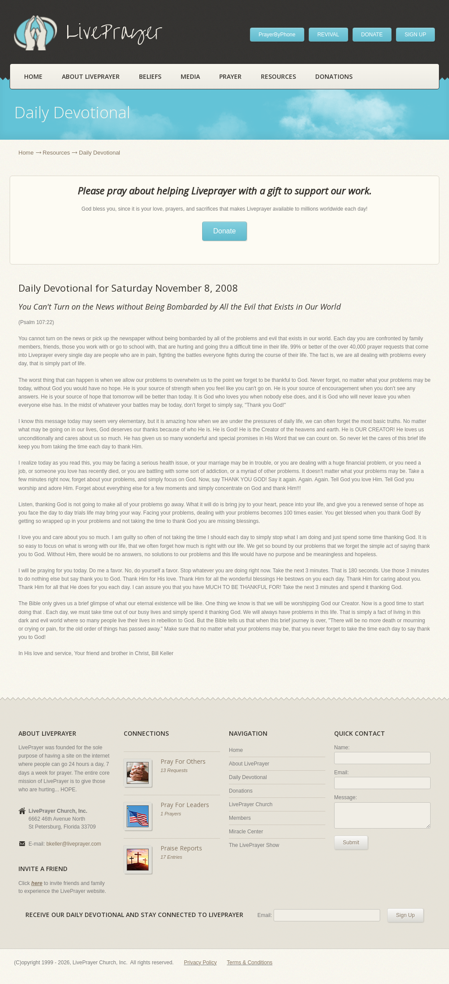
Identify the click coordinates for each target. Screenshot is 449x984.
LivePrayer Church (250, 804)
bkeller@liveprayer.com (73, 844)
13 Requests (174, 770)
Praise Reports (181, 848)
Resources (278, 76)
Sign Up (405, 915)
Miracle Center (246, 832)
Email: (341, 772)
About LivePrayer (91, 76)
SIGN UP (415, 35)
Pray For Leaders (184, 805)
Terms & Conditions (249, 962)
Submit (351, 842)
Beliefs (150, 76)
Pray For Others (183, 761)
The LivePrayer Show (254, 845)
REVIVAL (328, 35)
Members (240, 818)
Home (33, 76)
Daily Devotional (248, 777)
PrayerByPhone (277, 35)
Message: (345, 797)
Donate (224, 231)
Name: (341, 747)
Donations (334, 76)
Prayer (230, 76)
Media (190, 76)
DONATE (372, 35)
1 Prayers (170, 813)
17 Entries (171, 857)
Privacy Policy (200, 962)
